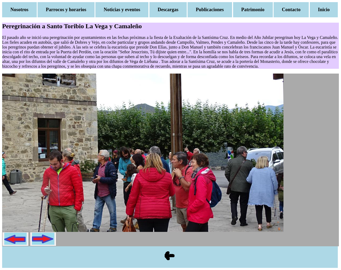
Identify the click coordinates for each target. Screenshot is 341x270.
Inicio (324, 9)
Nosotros (19, 9)
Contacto (291, 9)
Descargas (168, 9)
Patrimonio (253, 9)
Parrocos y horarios (66, 9)
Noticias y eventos (122, 9)
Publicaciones (210, 9)
